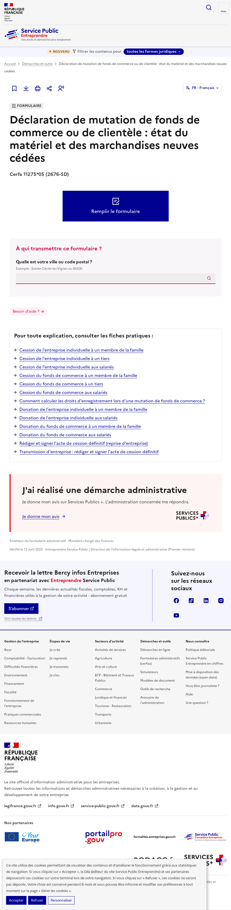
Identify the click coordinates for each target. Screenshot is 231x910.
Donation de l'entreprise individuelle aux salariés (68, 418)
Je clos (54, 675)
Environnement (15, 675)
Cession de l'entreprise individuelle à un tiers (64, 358)
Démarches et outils (37, 63)
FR (203, 88)
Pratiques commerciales (22, 714)
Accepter (16, 900)
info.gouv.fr (61, 806)
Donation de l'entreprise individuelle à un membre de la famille (83, 409)
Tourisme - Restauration (113, 706)
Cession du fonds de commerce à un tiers (61, 384)
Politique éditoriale (200, 649)
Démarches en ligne (155, 649)
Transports (103, 714)
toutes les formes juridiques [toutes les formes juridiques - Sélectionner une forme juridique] (151, 51)
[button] (61, 88)
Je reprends (58, 658)
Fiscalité (10, 692)
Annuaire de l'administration (152, 700)
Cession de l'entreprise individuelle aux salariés (66, 367)
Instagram (221, 600)
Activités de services (110, 649)
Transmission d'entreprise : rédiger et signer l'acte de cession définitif (89, 452)
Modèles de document (157, 680)
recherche (208, 7)
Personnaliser (61, 900)
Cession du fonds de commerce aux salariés (63, 392)
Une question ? (197, 702)
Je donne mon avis (40, 516)
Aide (189, 694)
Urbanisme (103, 723)
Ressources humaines (20, 723)
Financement (14, 683)
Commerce (103, 689)
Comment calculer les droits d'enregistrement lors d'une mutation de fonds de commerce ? (112, 401)
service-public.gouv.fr (103, 806)
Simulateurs (149, 672)
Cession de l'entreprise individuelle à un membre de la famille (81, 350)
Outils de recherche (155, 689)
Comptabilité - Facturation (24, 658)
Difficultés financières (21, 666)
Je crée (55, 649)
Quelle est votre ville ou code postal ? (115, 265)
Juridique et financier (111, 697)
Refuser (37, 900)
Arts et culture (106, 666)
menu (223, 11)
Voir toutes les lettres (23, 618)
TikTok (191, 600)
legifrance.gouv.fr (23, 806)
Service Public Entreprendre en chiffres (204, 661)
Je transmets (59, 666)
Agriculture (103, 658)
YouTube (176, 615)
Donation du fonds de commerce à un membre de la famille (80, 426)
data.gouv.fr (145, 806)
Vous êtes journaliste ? (202, 685)
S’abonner (21, 608)
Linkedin (206, 600)
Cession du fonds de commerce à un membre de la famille (78, 375)
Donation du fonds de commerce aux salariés (65, 435)
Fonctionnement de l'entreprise (19, 703)
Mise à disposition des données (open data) (202, 675)
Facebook (176, 600)
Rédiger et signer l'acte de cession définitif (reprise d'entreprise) (83, 443)
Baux (7, 649)
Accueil (10, 63)
